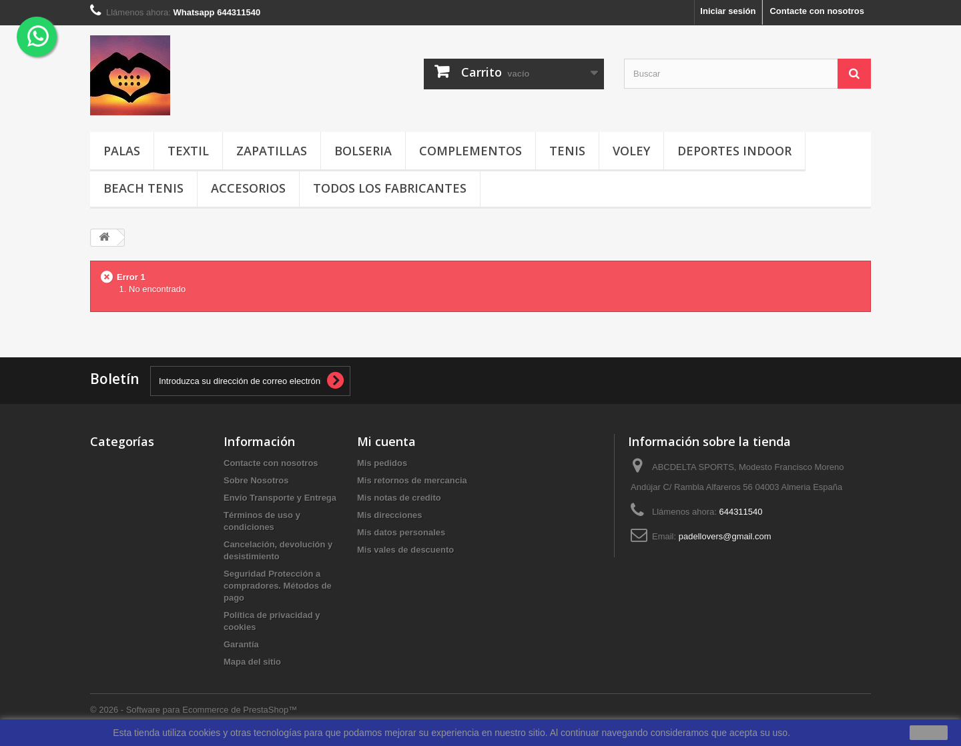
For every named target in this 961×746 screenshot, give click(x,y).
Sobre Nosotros (256, 480)
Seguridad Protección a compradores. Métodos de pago (278, 586)
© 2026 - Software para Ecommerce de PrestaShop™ (193, 710)
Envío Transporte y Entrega (280, 498)
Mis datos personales (401, 532)
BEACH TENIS (143, 188)
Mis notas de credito (399, 498)
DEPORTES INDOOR (734, 151)
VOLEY (631, 151)
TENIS (567, 151)
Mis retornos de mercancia (412, 480)
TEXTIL (188, 151)
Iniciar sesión (727, 11)
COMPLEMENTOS (470, 151)
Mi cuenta (386, 441)
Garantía (241, 644)
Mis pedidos (382, 463)
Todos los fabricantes (389, 188)
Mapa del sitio (252, 662)
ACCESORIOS (248, 188)
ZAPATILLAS (271, 151)
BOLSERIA (363, 151)
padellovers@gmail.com (725, 536)
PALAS (121, 151)
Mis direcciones (389, 515)
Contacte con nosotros (816, 11)
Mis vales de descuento (405, 550)
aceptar (928, 732)
